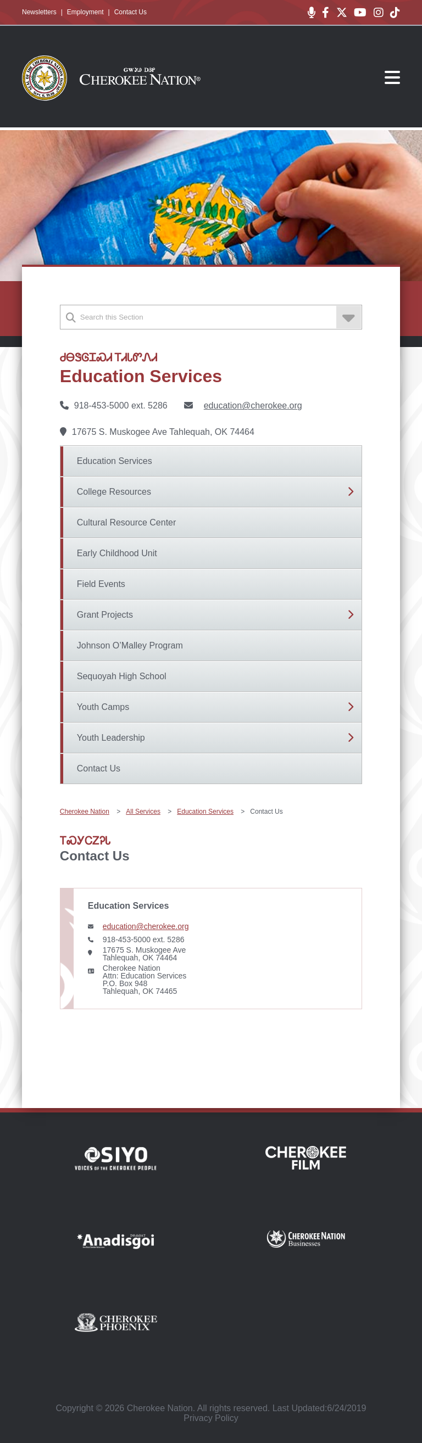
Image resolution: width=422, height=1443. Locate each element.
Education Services (114, 461)
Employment (85, 12)
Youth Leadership (111, 737)
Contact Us (130, 12)
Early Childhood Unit (117, 553)
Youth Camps (103, 707)
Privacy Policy (211, 1418)
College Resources (114, 491)
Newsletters (39, 12)
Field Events (101, 584)
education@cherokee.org (253, 405)
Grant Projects (105, 614)
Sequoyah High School (121, 676)
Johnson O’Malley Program (130, 645)
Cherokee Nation (84, 811)
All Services (143, 811)
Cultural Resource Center (126, 522)
